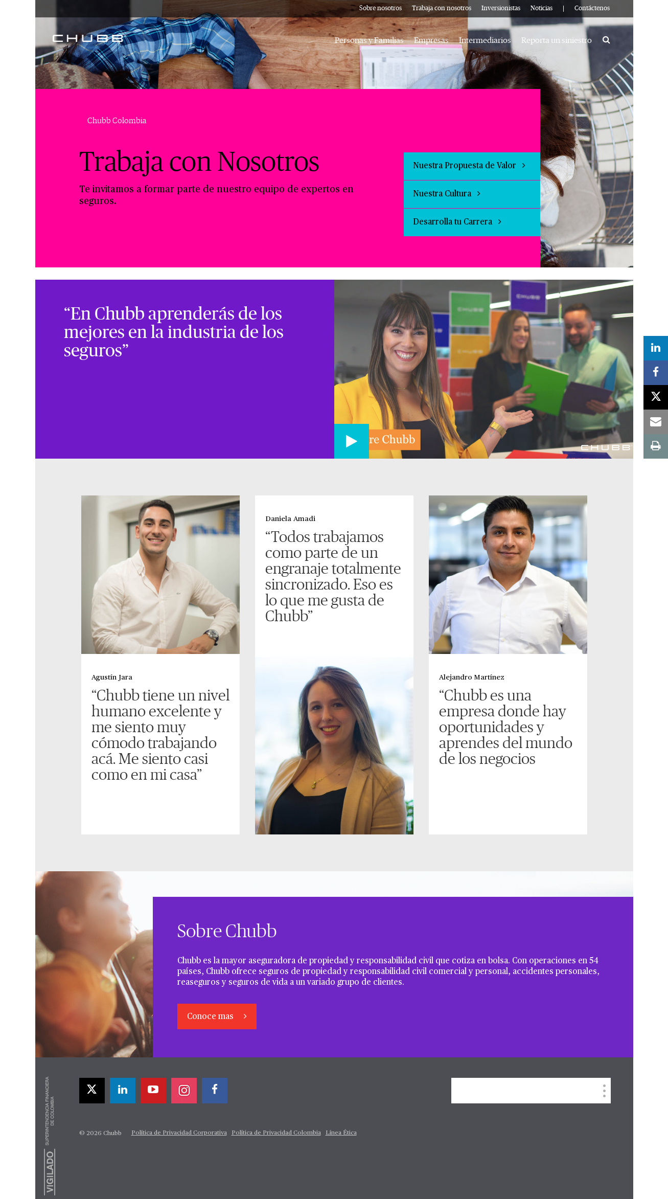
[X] (92, 1090)
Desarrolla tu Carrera (457, 222)
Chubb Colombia (116, 121)
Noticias (541, 8)
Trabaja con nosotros (441, 8)
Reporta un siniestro (556, 40)
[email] (655, 422)
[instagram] (184, 1090)
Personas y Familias (369, 40)
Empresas (431, 40)
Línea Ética (341, 1133)
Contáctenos (592, 8)
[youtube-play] (153, 1090)
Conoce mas (211, 1017)
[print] (655, 446)
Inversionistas (500, 8)
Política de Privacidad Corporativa (179, 1133)
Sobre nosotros (380, 8)
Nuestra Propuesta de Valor (469, 165)
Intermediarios (485, 40)
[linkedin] (122, 1090)
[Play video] (351, 441)
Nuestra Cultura (446, 193)
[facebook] (214, 1090)
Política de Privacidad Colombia (276, 1133)
